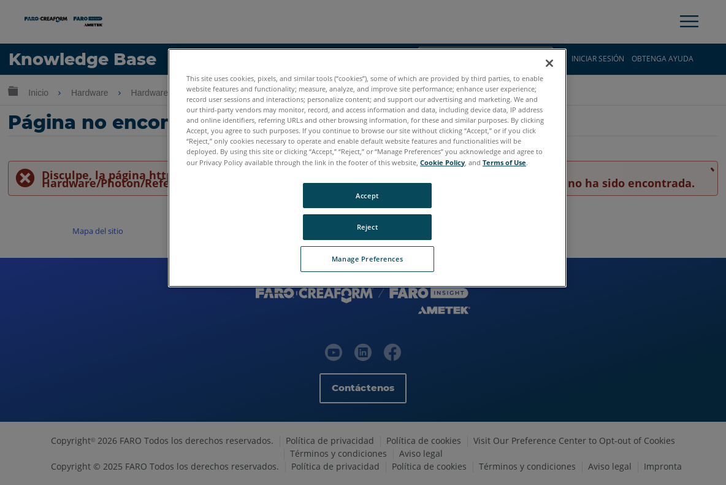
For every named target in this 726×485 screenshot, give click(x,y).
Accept (367, 195)
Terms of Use (504, 162)
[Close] (549, 63)
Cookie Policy (442, 162)
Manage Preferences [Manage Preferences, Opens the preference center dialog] (367, 258)
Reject (367, 226)
